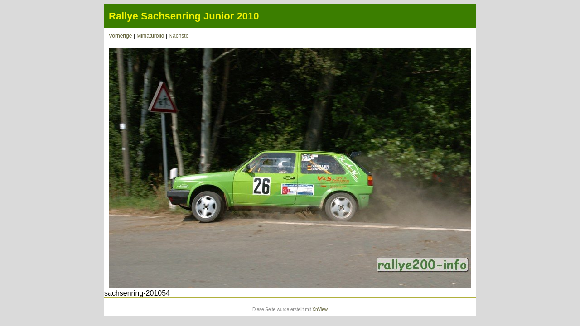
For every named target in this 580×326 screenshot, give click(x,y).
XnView (320, 309)
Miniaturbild (150, 36)
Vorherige (120, 36)
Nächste (178, 36)
